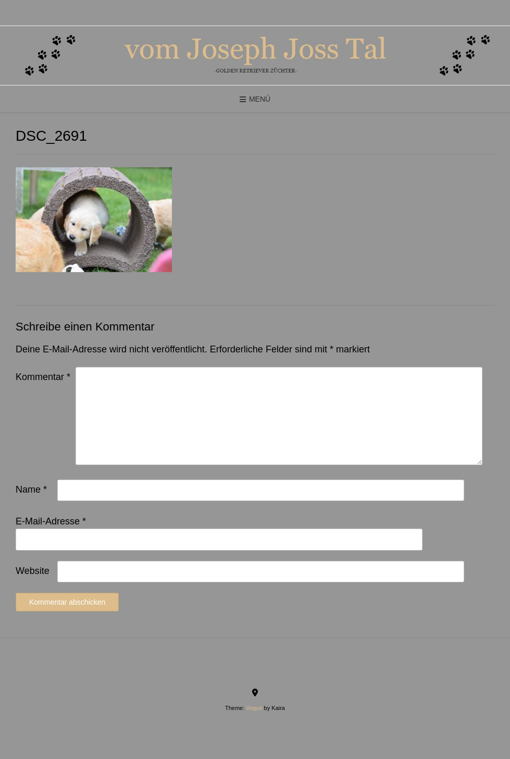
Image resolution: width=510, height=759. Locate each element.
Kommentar (43, 377)
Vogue (254, 708)
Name (31, 489)
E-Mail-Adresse (51, 521)
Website (32, 571)
